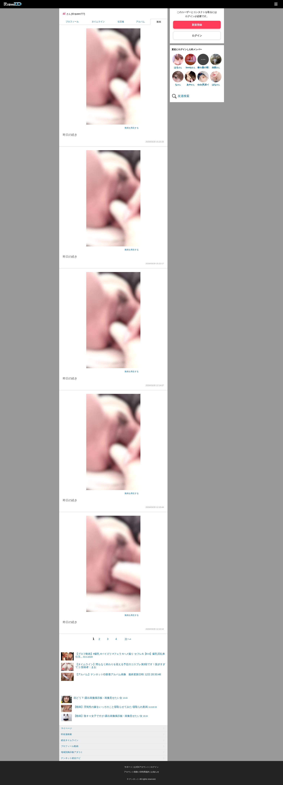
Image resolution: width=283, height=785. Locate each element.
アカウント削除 (131, 772)
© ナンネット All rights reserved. (141, 779)
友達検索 (180, 95)
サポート (128, 767)
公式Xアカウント (141, 767)
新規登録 (197, 24)
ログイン (197, 35)
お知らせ (155, 772)
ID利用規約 (144, 772)
